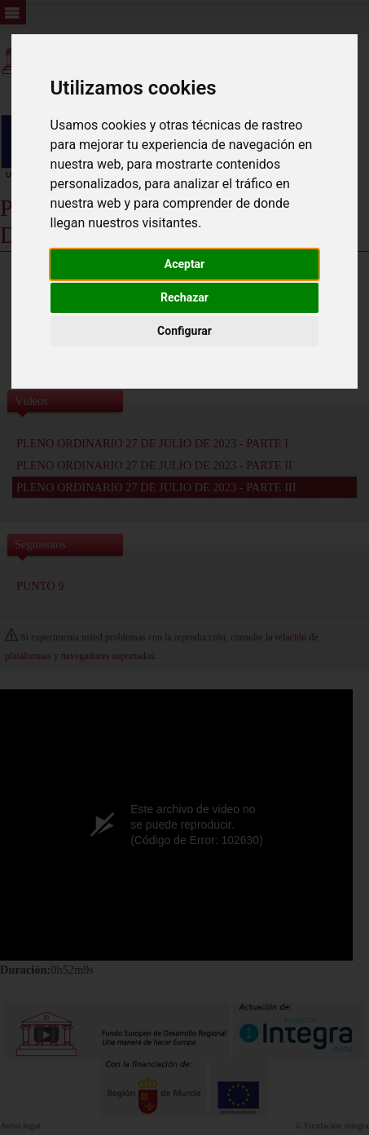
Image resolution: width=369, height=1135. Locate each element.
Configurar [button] (184, 330)
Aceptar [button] (185, 264)
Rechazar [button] (184, 297)
